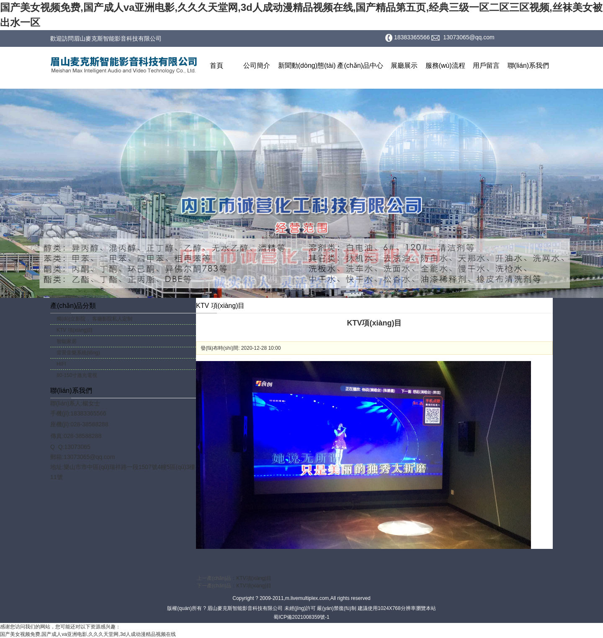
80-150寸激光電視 (77, 375)
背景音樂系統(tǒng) (78, 353)
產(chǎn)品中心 (360, 65)
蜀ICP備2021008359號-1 (301, 617)
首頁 (216, 65)
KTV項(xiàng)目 (253, 578)
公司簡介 (256, 65)
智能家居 (67, 341)
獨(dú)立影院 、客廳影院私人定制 (94, 319)
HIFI (61, 364)
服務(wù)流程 (445, 65)
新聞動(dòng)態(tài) (307, 65)
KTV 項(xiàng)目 (75, 330)
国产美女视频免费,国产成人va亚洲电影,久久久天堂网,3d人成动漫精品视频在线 (88, 634)
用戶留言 (486, 65)
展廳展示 (404, 65)
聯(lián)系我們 (528, 65)
